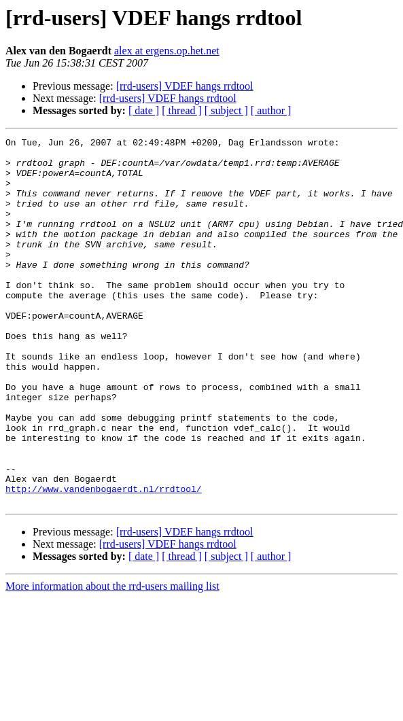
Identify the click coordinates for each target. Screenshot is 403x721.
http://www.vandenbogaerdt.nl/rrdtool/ (103, 560)
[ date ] (143, 110)
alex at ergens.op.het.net (167, 50)
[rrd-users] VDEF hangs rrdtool (184, 86)
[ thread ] (182, 110)
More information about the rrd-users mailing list (112, 659)
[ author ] (271, 110)
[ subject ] (226, 110)
